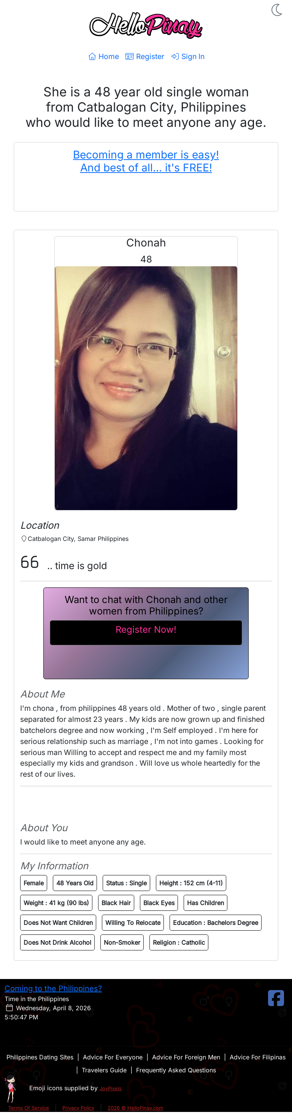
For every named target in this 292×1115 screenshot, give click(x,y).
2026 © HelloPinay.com (135, 1108)
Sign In (187, 56)
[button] (277, 10)
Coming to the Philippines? (53, 988)
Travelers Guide (104, 1070)
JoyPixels (111, 1088)
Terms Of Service (28, 1108)
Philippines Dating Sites (39, 1057)
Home (103, 56)
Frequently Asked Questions (176, 1070)
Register (144, 56)
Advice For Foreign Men (186, 1057)
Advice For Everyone (113, 1057)
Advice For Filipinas (258, 1057)
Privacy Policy (78, 1108)
